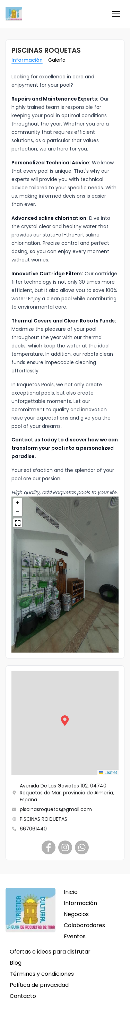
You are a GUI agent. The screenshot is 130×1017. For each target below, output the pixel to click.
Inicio (71, 892)
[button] (116, 14)
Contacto (23, 996)
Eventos (75, 936)
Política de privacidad (39, 985)
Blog (15, 963)
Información (27, 60)
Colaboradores (84, 925)
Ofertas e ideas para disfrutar (50, 952)
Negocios (76, 914)
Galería (57, 60)
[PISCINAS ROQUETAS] (48, 847)
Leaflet (108, 772)
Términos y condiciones (42, 974)
